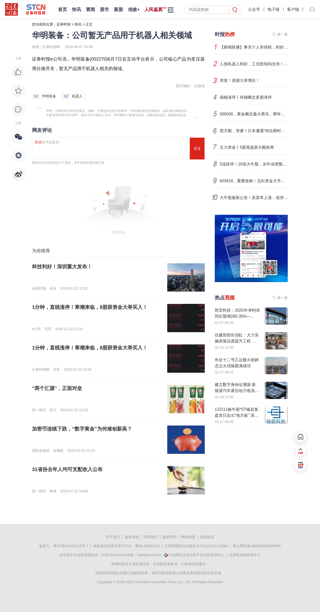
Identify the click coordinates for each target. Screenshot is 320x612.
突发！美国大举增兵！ (240, 80)
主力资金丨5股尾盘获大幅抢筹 (247, 147)
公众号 (254, 9)
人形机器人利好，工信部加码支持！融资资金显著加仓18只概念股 (254, 64)
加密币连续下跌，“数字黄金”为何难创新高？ (82, 429)
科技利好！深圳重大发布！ (62, 266)
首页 (62, 9)
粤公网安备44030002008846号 (257, 546)
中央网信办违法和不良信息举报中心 (196, 555)
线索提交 (207, 537)
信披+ (134, 9)
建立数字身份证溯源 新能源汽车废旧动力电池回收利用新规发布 (237, 390)
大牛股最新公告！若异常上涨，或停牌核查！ (254, 197)
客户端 (293, 9)
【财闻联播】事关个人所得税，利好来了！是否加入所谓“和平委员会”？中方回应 (254, 47)
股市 (104, 9)
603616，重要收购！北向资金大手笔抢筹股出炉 (254, 181)
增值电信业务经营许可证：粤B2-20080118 (126, 546)
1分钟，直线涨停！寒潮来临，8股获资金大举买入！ (90, 307)
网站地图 (188, 537)
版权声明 (169, 537)
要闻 (90, 9)
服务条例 (132, 537)
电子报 (274, 9)
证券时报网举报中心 (245, 555)
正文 (89, 24)
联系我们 (151, 537)
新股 (118, 9)
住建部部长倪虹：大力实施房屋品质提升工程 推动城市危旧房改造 (237, 341)
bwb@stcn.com (149, 555)
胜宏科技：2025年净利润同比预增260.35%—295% (237, 316)
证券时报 (63, 24)
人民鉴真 (153, 9)
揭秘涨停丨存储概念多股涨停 (246, 97)
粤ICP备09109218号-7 (70, 546)
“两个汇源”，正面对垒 (57, 388)
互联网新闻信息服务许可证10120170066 (196, 546)
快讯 (76, 9)
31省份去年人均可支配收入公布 (67, 469)
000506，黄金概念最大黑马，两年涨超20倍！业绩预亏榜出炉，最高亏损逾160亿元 (254, 114)
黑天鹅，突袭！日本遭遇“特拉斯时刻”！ (254, 131)
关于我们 (113, 537)
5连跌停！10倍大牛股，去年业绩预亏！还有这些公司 (254, 164)
